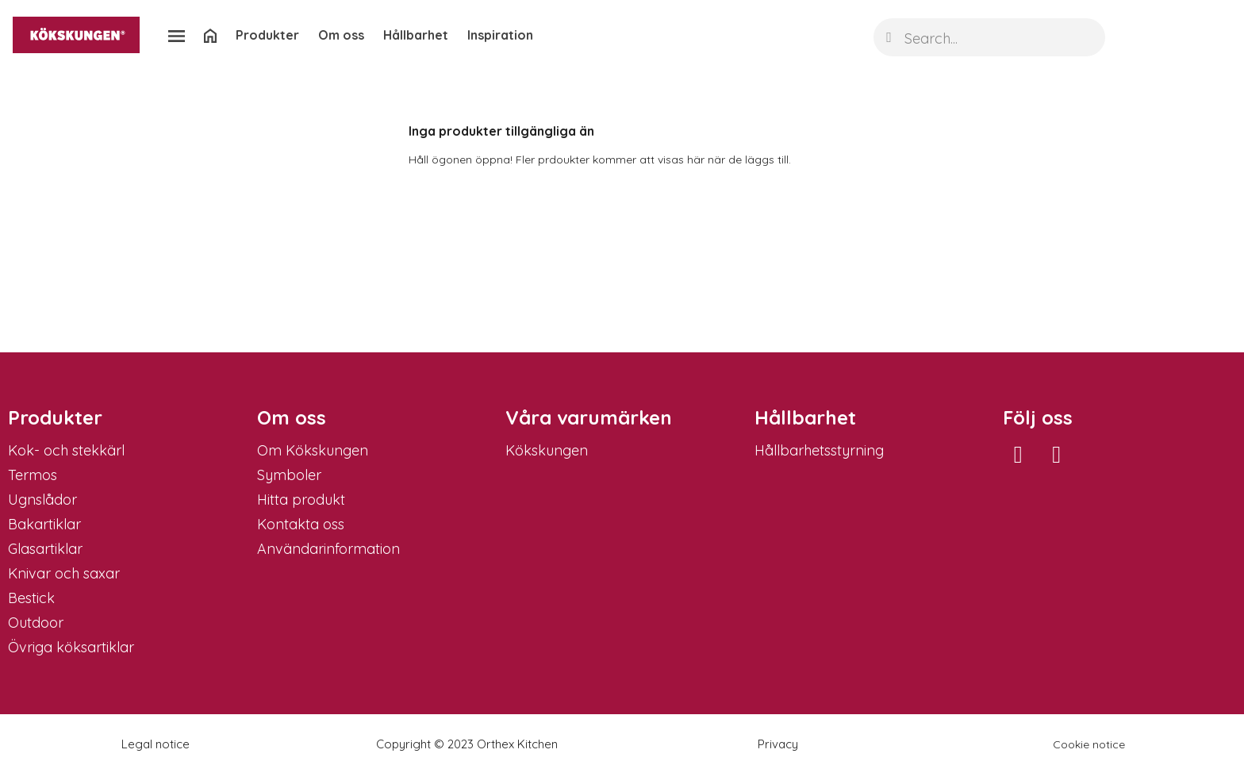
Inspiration (500, 35)
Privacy (778, 744)
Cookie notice (1089, 744)
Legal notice (155, 744)
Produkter (267, 35)
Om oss (341, 35)
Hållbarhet (415, 35)
